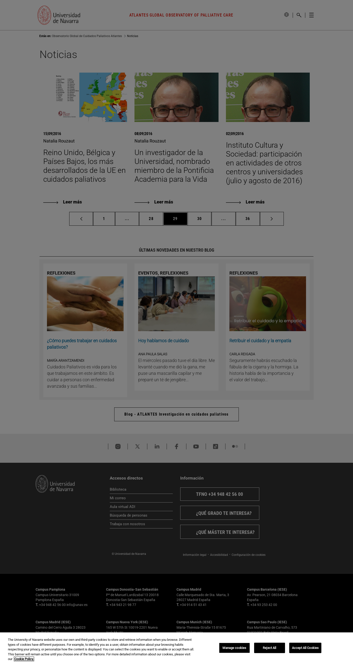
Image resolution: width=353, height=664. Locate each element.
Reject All (269, 648)
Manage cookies (234, 648)
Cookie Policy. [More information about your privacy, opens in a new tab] (24, 659)
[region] (176, 648)
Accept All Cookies (305, 648)
